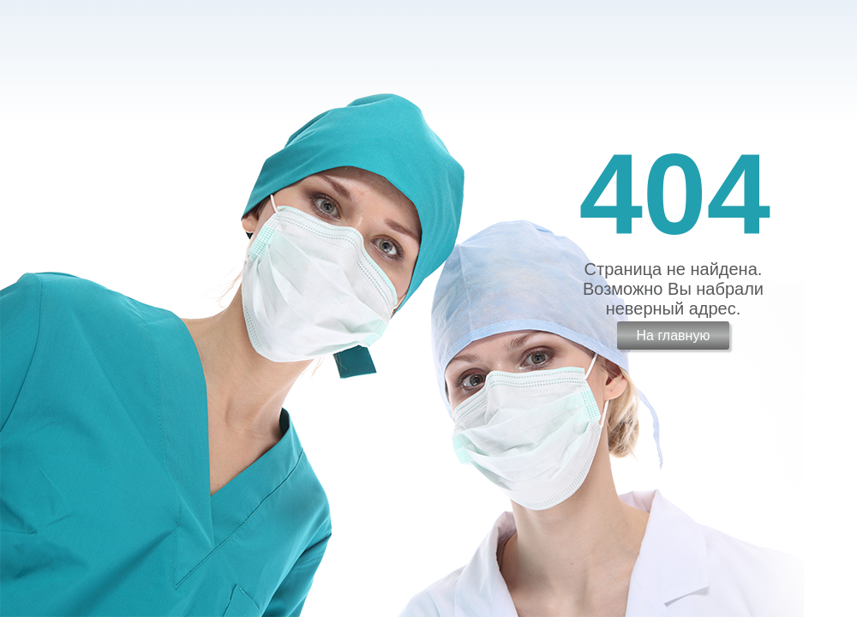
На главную (673, 335)
